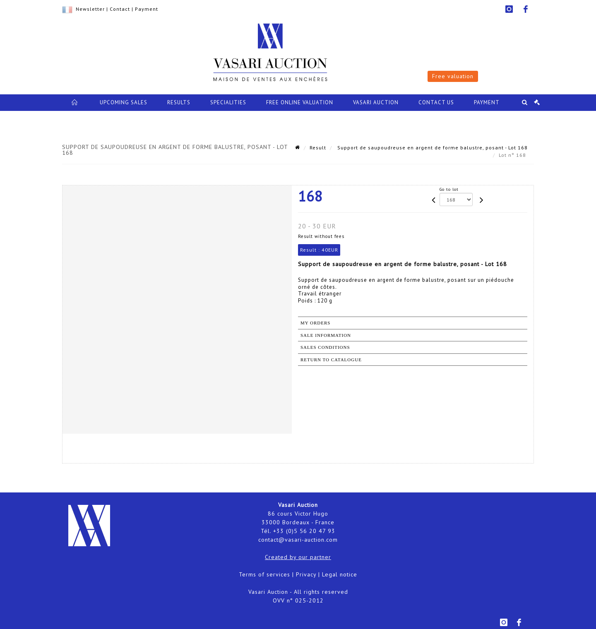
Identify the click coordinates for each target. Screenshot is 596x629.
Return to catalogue (331, 359)
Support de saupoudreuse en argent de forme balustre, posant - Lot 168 (432, 147)
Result (318, 147)
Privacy (306, 574)
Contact (120, 9)
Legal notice (339, 574)
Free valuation (452, 76)
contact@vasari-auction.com (298, 539)
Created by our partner (298, 557)
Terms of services (264, 574)
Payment (146, 9)
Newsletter (90, 9)
